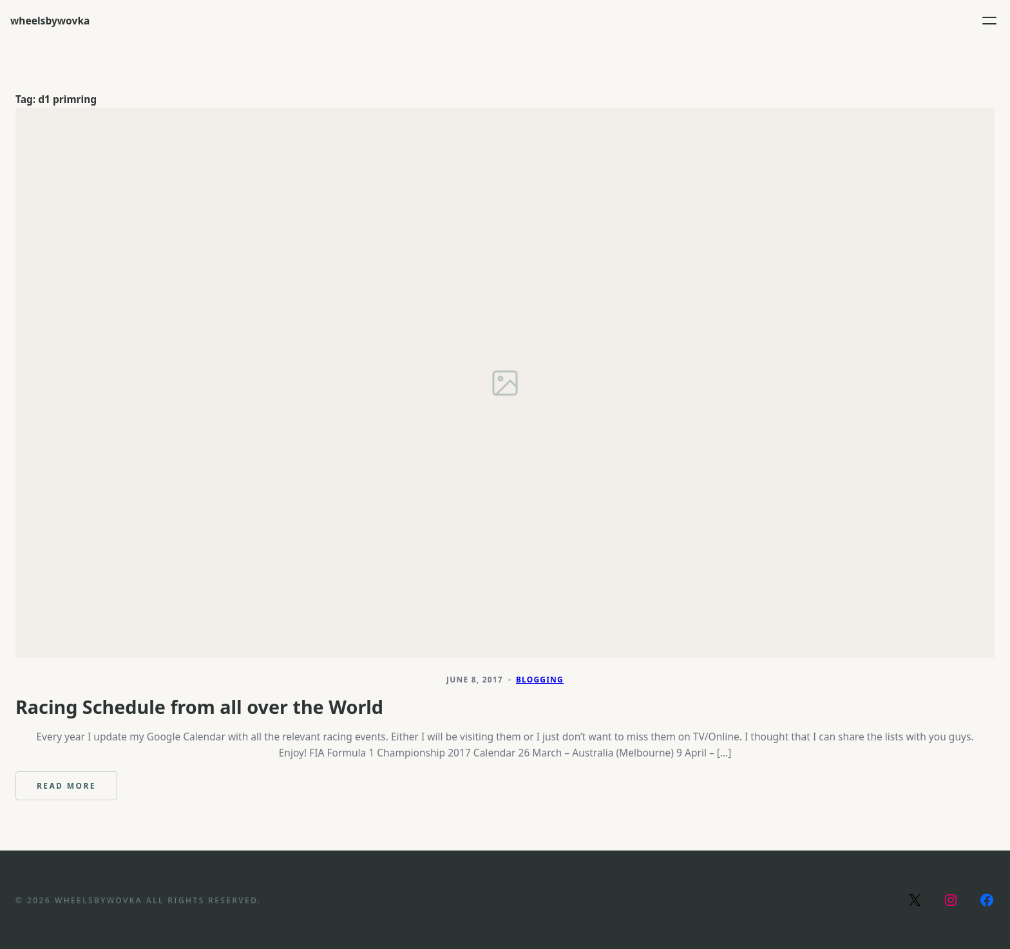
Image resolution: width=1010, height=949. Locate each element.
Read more (77, 790)
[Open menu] (989, 20)
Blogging (540, 679)
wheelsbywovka (50, 21)
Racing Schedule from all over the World (199, 707)
